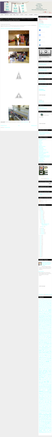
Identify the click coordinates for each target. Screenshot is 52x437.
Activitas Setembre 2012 (48, 304)
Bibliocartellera (41, 147)
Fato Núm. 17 (47, 328)
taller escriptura (40, 422)
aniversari (47, 368)
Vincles (50, 360)
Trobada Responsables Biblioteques (46, 359)
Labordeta (44, 337)
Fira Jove (45, 331)
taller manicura (43, 423)
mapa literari (45, 399)
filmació (40, 392)
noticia (43, 402)
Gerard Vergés (49, 333)
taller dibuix (49, 421)
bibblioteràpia (40, 370)
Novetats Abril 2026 (41, 271)
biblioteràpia (43, 373)
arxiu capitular (44, 369)
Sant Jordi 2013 (49, 353)
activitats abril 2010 (45, 362)
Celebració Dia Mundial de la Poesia (44, 313)
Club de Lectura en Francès (43, 320)
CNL (43, 311)
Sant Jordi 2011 (42, 353)
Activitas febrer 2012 (41, 305)
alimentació (40, 368)
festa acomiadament (47, 391)
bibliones (43, 371)
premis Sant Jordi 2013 (47, 412)
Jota (42, 337)
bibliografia (40, 371)
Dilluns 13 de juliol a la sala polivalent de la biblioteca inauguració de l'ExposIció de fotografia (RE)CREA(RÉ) (17, 19)
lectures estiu (49, 398)
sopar (43, 420)
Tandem (50, 357)
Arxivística (40, 145)
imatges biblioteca (41, 396)
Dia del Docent (49, 326)
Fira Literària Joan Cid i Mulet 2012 (46, 332)
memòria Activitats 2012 (45, 400)
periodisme (47, 409)
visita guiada (45, 428)
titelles (46, 426)
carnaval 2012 (49, 375)
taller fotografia (48, 422)
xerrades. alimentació (41, 432)
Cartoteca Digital (46, 312)
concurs (40, 379)
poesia (50, 410)
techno (39, 426)
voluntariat (40, 430)
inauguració (45, 396)
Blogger (48, 178)
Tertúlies (40, 358)
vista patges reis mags (48, 429)
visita (44, 427)
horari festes (48, 395)
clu (42, 378)
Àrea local (22, 14)
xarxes (49, 431)
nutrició (47, 408)
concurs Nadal (44, 379)
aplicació (49, 368)
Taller (46, 355)
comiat (44, 378)
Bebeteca (49, 310)
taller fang (44, 422)
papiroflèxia (50, 408)
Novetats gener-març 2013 (43, 345)
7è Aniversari (46, 299)
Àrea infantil (31, 14)
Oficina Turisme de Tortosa (42, 149)
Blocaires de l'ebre (41, 161)
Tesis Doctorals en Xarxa (44, 358)
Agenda (11, 14)
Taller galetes (47, 356)
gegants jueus (45, 393)
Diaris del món (40, 327)
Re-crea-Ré (50, 349)
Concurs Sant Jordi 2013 (47, 322)
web (46, 431)
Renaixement (50, 350)
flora (41, 392)
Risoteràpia (48, 351)
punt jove (40, 418)
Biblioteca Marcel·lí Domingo (43, 108)
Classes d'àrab (42, 314)
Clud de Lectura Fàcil (46, 321)
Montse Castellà (43, 341)
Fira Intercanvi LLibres (41, 331)
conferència (47, 380)
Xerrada (47, 361)
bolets (46, 373)
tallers (46, 424)
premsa (50, 412)
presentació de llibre (42, 414)
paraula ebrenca (40, 409)
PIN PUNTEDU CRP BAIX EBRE (43, 152)
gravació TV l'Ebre (44, 394)
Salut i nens (40, 140)
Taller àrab (48, 357)
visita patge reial (49, 428)
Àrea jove (26, 14)
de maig (42, 216)
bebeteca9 (50, 369)
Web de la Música (41, 154)
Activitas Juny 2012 (41, 302)
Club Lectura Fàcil (41, 315)
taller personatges (43, 424)
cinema (40, 378)
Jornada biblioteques (43, 336)
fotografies (40, 393)
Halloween (40, 334)
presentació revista (41, 415)
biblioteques (40, 373)
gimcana (48, 393)
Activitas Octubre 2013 (43, 304)
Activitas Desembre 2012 (43, 301)
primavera (50, 415)
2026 (40, 256)
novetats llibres (44, 408)
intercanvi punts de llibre (47, 397)
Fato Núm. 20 (44, 329)
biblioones (46, 371)
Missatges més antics (34, 125)
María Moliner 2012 (45, 340)
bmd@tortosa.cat (41, 23)
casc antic (46, 376)
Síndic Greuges (42, 355)
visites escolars (43, 429)
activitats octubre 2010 (48, 366)
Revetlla (45, 351)
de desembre (42, 233)
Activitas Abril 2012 (45, 300)
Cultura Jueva (43, 324)
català (48, 376)
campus (45, 375)
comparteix (50, 378)
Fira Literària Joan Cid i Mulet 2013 (43, 333)
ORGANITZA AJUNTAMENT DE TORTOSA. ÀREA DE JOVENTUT (10, 28)
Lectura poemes (41, 338)
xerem (50, 431)
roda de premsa (43, 419)
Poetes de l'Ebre (44, 348)
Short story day (47, 354)
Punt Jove (40, 141)
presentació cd (41, 413)
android (43, 368)
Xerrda (42, 362)
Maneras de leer (47, 339)
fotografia (50, 392)
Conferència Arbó (41, 323)
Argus (46, 309)
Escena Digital (48, 327)
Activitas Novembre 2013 (43, 303)
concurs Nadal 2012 (48, 379)
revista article (49, 418)
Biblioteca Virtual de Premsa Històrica (44, 132)
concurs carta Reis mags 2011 (42, 380)
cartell (44, 376)
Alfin (50, 308)
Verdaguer (44, 360)
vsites (43, 431)
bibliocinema (49, 370)
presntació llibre (46, 415)
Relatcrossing (46, 350)
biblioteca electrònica (49, 372)
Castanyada (50, 312)
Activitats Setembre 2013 (43, 307)
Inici (19, 125)
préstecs (46, 417)
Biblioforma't (40, 311)
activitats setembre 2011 (42, 367)
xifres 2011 (50, 432)
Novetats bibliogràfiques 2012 (45, 342)
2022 (40, 251)
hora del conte (45, 395)
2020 (40, 248)
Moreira (46, 341)
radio (42, 418)
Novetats (17, 14)
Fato (45, 328)
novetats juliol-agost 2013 (45, 407)
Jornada (40, 336)
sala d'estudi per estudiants (48, 419)
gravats (50, 394)
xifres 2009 (47, 432)
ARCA (49, 299)
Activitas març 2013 (44, 306)
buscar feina (46, 374)
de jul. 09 (43, 221)
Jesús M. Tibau (41, 160)
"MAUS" (40, 188)
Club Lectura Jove (46, 315)
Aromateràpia (49, 309)
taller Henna (48, 420)
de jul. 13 (43, 222)
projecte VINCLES (48, 416)
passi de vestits (44, 409)
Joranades (50, 335)
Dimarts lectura (44, 327)
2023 (40, 252)
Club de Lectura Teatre (46, 318)
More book (50, 294)
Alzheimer (40, 309)
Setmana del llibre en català (42, 354)
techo (41, 426)
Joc (48, 335)
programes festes (41, 416)
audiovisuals (47, 369)
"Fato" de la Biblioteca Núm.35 (43, 86)
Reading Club (41, 350)
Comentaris (41, 201)
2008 (40, 208)
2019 (40, 247)
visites (40, 429)
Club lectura (36, 14)
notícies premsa (47, 402)
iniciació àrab (49, 396)
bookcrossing (40, 374)
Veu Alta (46, 360)
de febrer (42, 212)
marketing (48, 399)
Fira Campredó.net (49, 330)
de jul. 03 (43, 220)
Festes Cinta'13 (45, 330)
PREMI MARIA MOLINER (45, 347)
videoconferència (41, 427)
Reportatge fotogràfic (41, 351)
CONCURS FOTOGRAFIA (47, 311)
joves (39, 398)
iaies (50, 395)
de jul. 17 (43, 226)
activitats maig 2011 (45, 365)
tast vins (45, 425)
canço (47, 375)
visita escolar (47, 427)
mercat (49, 400)
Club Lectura (49, 314)
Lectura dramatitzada (48, 337)
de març (42, 213)
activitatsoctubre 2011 (48, 367)
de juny (42, 217)
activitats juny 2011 (41, 365)
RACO (45, 349)
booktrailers (43, 374)
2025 (40, 255)
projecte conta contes (41, 417)
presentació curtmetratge (48, 413)
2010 (40, 235)
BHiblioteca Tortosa (44, 310)
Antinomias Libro (41, 148)
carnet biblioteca (41, 376)
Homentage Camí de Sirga (45, 334)
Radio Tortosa (41, 142)
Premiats (43, 349)
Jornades (48, 336)
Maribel (42, 340)
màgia (50, 401)
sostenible (46, 420)
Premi (47, 348)
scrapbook (41, 420)
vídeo (45, 431)
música (40, 402)
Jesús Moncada (43, 335)
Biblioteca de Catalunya (42, 146)
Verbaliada (41, 360)
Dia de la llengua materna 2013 (43, 326)
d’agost (42, 228)
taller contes (46, 421)
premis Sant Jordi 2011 (41, 412)
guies (43, 395)
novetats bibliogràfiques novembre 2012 (44, 405)
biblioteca (40, 372)
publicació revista (49, 417)
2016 (40, 243)
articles (41, 369)
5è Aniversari (42, 299)
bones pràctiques (49, 373)
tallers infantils (42, 425)
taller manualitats (47, 423)
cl (41, 378)
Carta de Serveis (41, 312)
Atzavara (40, 310)
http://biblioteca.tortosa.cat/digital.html (44, 26)
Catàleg (14, 14)
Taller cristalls (48, 355)
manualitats (41, 399)
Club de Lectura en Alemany (47, 319)
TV (44, 355)
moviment (48, 401)
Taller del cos (44, 356)
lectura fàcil (41, 398)
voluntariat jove (45, 430)
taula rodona (48, 425)
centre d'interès (41, 377)
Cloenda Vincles (46, 314)
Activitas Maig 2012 (45, 302)
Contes (44, 323)
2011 (40, 236)
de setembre (42, 229)
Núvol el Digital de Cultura (42, 139)
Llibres (49, 338)
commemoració (46, 378)
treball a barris (49, 426)
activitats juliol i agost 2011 (47, 364)
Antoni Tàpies (43, 309)
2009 (40, 209)
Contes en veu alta (47, 323)
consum (50, 380)
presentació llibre (48, 414)
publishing (47, 294)
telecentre (43, 426)
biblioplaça (50, 371)
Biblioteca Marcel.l (41, 107)
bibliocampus (45, 370)
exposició (41, 391)
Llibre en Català (45, 338)
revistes (40, 419)
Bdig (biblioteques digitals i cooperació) (44, 155)
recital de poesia (45, 418)
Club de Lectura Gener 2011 (47, 317)
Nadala (40, 342)
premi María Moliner (46, 411)
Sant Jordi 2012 (45, 353)
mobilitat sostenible (44, 401)
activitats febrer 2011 (48, 363)
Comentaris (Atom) (7, 127)
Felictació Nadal (48, 329)
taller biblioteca (43, 421)
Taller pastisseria (44, 357)
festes (50, 391)
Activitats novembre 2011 (47, 308)
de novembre (42, 232)
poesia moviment (41, 411)
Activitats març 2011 (41, 308)
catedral (50, 376)
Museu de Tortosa (49, 341)
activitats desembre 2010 (43, 363)
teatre (50, 425)
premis (50, 411)
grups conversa (40, 395)
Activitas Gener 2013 (48, 301)
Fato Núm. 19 (41, 329)
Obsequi (48, 345)
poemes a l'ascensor (47, 410)
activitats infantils (41, 364)
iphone (50, 397)
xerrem (45, 432)
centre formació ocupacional (48, 377)
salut (39, 420)
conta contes (46, 381)
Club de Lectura (45, 316)
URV (39, 360)
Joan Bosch (46, 335)
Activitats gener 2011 (48, 307)
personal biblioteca (43, 410)
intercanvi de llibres (41, 397)
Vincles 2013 (41, 361)
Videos (48, 360)
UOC (50, 359)
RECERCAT (47, 349)
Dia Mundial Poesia (48, 325)
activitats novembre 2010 (43, 366)
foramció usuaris (44, 392)
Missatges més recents (4, 125)
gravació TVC (48, 394)
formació (47, 392)
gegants (43, 393)
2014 (40, 240)
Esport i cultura (42, 328)
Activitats (2, 14)
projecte (45, 416)
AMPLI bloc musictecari (42, 153)
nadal (41, 402)
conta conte (41, 381)
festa (44, 391)
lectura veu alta (45, 398)
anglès (45, 368)
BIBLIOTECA (7, 14)
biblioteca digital (44, 372)
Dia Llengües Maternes (43, 325)
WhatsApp (44, 361)
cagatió (43, 375)
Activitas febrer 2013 (46, 305)
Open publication (41, 294)
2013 (40, 239)
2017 (40, 244)
